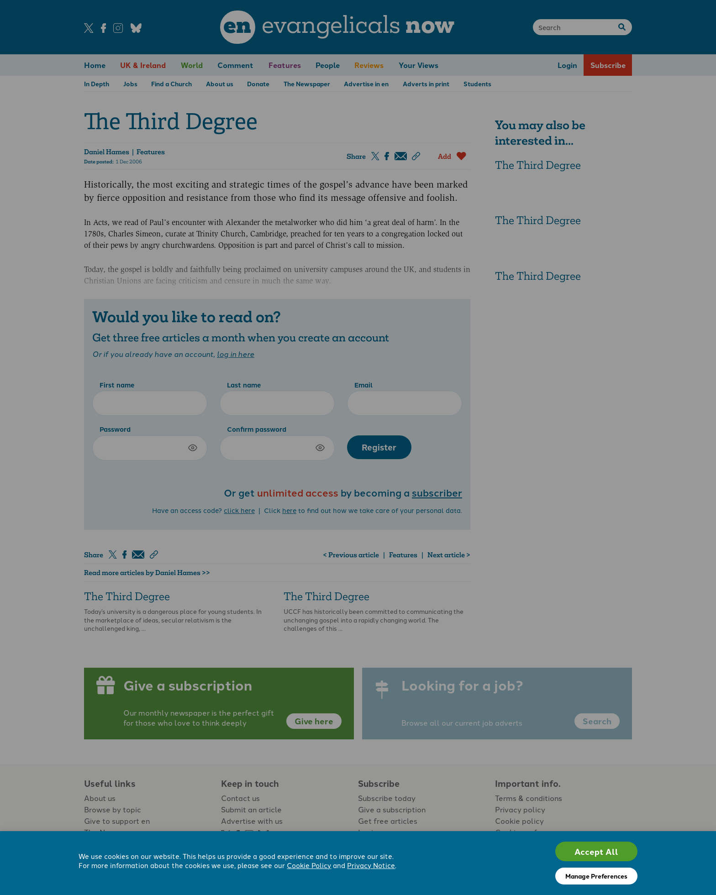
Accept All (596, 851)
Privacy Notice (371, 865)
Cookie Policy (309, 865)
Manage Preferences (596, 875)
